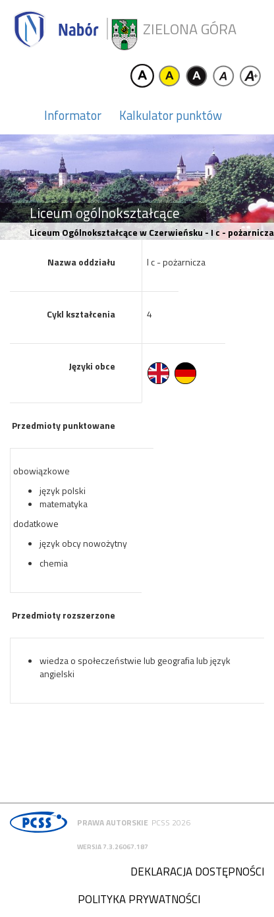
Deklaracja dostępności (197, 871)
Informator (72, 115)
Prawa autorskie (112, 822)
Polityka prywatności (139, 899)
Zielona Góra (189, 29)
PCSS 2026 (170, 822)
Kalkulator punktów (170, 115)
